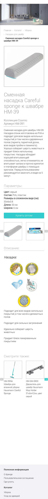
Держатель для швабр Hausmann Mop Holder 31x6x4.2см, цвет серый (34, 390)
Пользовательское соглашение (19, 478)
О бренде (8, 474)
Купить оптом (24, 215)
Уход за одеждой (12, 496)
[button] (1, 231)
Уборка (7, 492)
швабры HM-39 (35, 130)
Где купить (9, 482)
